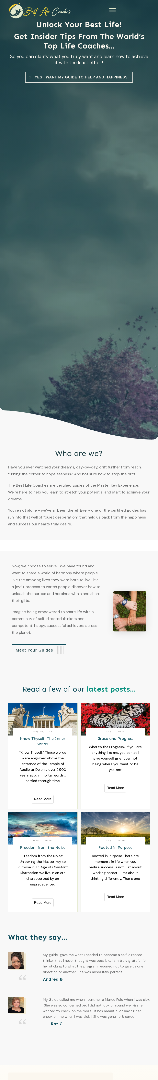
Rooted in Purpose (115, 847)
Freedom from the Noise (42, 847)
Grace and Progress (115, 738)
